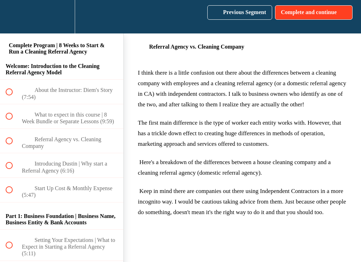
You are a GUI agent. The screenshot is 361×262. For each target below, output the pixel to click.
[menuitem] (62, 16)
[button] (13, 16)
